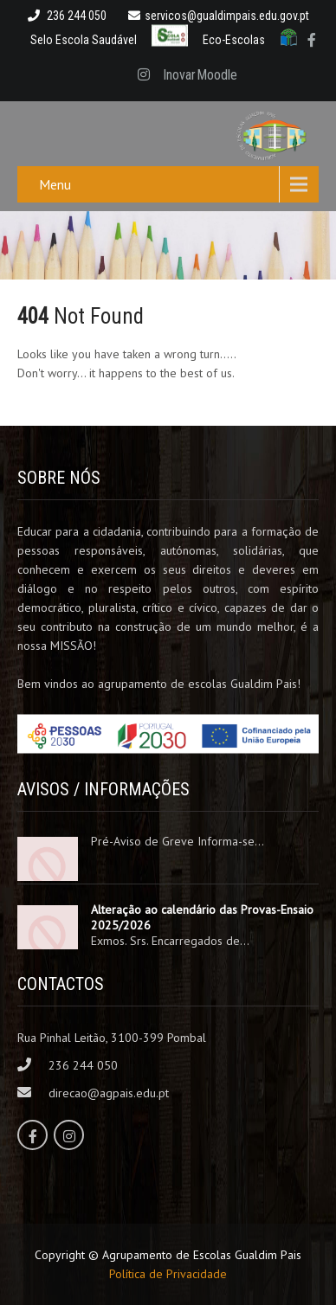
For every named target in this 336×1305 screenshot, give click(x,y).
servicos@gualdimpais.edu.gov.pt (218, 15)
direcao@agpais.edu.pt (108, 1093)
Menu (55, 184)
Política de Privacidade (168, 1274)
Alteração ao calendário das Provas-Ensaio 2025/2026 (202, 917)
